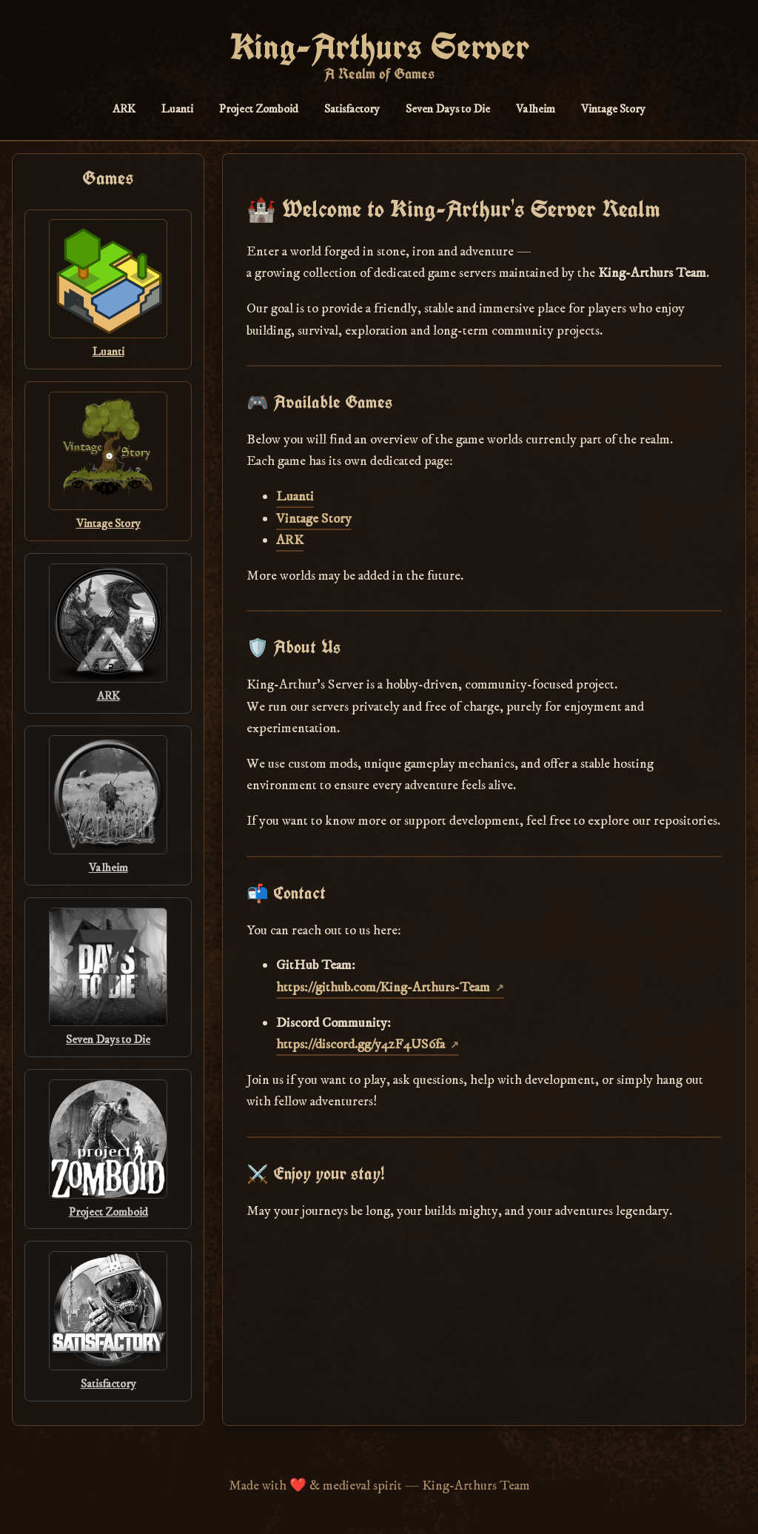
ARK (124, 108)
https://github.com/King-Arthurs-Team (383, 987)
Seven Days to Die (448, 108)
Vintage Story (613, 108)
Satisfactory (352, 108)
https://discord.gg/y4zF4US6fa (360, 1044)
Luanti (177, 108)
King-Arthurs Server (379, 47)
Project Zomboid (258, 108)
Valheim (535, 108)
